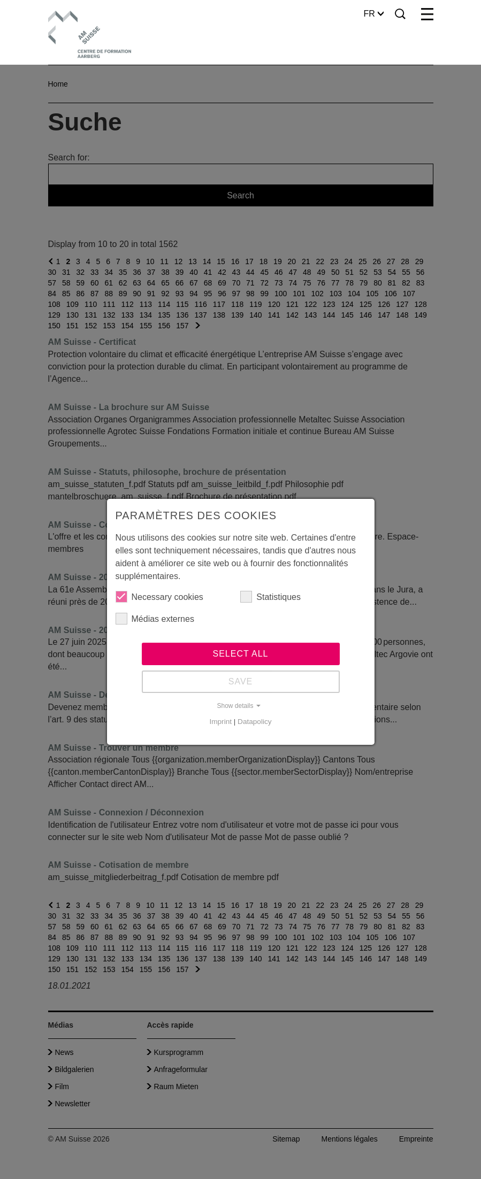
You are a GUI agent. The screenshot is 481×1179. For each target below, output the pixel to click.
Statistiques (270, 597)
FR (374, 13)
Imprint (220, 722)
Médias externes (155, 619)
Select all (241, 653)
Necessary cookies (159, 597)
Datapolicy (254, 722)
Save (240, 681)
